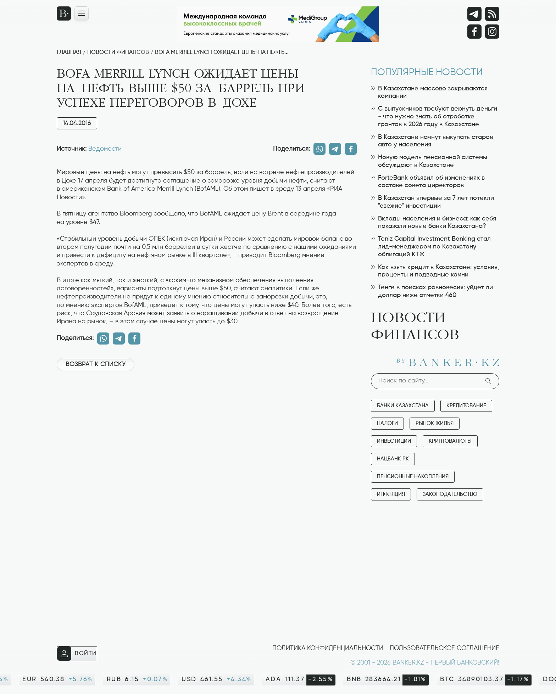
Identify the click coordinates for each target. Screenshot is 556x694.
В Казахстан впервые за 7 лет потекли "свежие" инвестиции (432, 202)
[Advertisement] (207, 400)
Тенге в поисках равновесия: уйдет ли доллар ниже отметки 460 (432, 291)
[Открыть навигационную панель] (81, 13)
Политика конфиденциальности (327, 648)
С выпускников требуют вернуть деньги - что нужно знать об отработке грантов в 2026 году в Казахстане (434, 116)
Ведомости (105, 149)
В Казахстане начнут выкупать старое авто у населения (432, 141)
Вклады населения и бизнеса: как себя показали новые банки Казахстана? (433, 223)
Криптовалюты (450, 441)
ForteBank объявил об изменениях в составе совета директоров (428, 182)
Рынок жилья (435, 423)
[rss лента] (492, 14)
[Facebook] (474, 31)
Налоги (387, 423)
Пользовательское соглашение (444, 648)
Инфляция (391, 494)
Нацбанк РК (393, 458)
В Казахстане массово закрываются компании (429, 92)
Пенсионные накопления (413, 476)
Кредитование (466, 405)
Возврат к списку (96, 364)
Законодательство (450, 494)
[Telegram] (474, 14)
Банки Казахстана (403, 405)
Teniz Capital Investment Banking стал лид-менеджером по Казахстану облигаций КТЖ (431, 246)
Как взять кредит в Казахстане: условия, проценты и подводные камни (435, 271)
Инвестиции (394, 441)
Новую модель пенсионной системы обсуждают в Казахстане (429, 161)
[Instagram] (492, 31)
